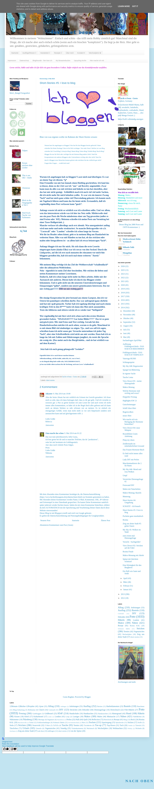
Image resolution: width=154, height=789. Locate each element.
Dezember (127, 311)
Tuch (122, 725)
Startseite (14, 53)
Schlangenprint (128, 362)
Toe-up (98, 725)
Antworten (49, 425)
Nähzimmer (14, 720)
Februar (126, 586)
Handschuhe (74, 713)
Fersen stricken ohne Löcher (27, 165)
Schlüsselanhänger (43, 722)
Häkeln (121, 620)
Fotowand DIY (128, 485)
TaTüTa (55, 725)
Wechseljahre (127, 634)
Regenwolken (128, 412)
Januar (126, 589)
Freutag (22, 713)
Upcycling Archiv (80, 60)
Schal (31, 722)
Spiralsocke (120, 722)
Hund (128, 713)
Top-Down (111, 725)
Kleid (26, 717)
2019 (123, 289)
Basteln (135, 610)
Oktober (126, 318)
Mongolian (127, 253)
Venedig (63, 728)
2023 (123, 274)
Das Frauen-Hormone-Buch (133, 450)
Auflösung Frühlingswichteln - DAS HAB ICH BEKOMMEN (133, 346)
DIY (134, 613)
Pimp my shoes (129, 440)
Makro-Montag (129, 387)
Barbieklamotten (112, 706)
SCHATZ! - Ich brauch (131, 506)
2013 (123, 594)
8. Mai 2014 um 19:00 (62, 394)
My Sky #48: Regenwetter (133, 366)
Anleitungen (135, 608)
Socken (92, 722)
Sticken (130, 722)
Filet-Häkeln (129, 710)
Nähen (135, 623)
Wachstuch (90, 728)
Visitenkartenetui (77, 728)
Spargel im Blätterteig (131, 370)
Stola (12, 725)
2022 (123, 278)
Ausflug (121, 610)
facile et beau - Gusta (129, 98)
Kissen (17, 717)
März (125, 582)
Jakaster (49, 394)
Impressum (12, 60)
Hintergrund (116, 713)
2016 (123, 300)
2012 (123, 598)
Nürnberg (27, 719)
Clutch (41, 710)
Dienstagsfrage (100, 710)
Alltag (121, 607)
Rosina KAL (135, 626)
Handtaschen (88, 713)
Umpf (125, 475)
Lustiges (76, 717)
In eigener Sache (129, 374)
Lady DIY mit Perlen (131, 460)
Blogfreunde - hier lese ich (42, 60)
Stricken (140, 628)
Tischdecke (88, 725)
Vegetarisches (139, 631)
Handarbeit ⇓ (45, 53)
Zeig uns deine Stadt (26, 731)
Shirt (83, 722)
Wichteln (138, 728)
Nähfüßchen (137, 717)
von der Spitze (76, 731)
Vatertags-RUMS (129, 359)
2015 (123, 304)
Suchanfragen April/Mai (132, 340)
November (127, 315)
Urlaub (26, 728)
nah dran (41, 731)
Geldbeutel (49, 713)
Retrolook (107, 720)
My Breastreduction (63, 60)
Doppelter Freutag (130, 397)
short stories (50, 380)
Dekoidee (121, 617)
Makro (121, 623)
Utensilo (39, 728)
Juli (124, 330)
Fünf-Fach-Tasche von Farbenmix (26, 215)
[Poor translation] (13, 749)
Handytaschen (103, 714)
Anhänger (63, 706)
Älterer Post (105, 520)
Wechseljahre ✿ (95, 53)
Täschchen (14, 728)
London (136, 620)
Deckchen (73, 710)
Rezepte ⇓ (58, 53)
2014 (123, 308)
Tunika (130, 725)
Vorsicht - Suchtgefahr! (132, 542)
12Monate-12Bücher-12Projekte (22, 706)
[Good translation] (6, 749)
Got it (135, 6)
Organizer (50, 720)
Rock (133, 720)
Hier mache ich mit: (97, 60)
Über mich (70, 53)
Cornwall (121, 613)
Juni (125, 333)
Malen (99, 717)
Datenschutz (24, 60)
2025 (123, 270)
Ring (125, 720)
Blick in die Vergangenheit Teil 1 (27, 202)
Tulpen (24, 151)
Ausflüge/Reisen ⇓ (29, 53)
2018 (123, 293)
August (126, 326)
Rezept (120, 626)
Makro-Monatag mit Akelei (133, 555)
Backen (99, 706)
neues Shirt (127, 416)
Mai (125, 337)
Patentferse (60, 720)
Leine (50, 717)
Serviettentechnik (73, 722)
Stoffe (140, 722)
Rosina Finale (128, 552)
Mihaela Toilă (128, 247)
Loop (67, 717)
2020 (123, 285)
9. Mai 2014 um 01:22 (73, 433)
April (125, 578)
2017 (123, 296)
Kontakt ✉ (81, 53)
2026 (123, 266)
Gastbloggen (36, 714)
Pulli (77, 720)
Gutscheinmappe (129, 404)
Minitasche (111, 717)
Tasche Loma (128, 377)
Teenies (126, 631)
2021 (123, 281)
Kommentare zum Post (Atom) (61, 525)
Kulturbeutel (38, 717)
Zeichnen (12, 731)
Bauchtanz (140, 706)
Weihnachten (118, 728)
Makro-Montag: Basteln (132, 493)
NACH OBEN (139, 781)
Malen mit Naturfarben (132, 489)
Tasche (65, 725)
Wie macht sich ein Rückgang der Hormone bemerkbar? (133, 421)
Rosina (125, 520)
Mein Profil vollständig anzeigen (130, 119)
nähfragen (51, 731)
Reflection (96, 720)
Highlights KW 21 (130, 401)
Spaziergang (106, 722)
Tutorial (138, 725)
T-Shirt (47, 725)
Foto (132, 616)
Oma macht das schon (54, 433)
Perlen (69, 720)
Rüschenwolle (22, 722)
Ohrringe (41, 720)
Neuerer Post (45, 520)
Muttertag (126, 496)
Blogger (87, 697)
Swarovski (36, 725)
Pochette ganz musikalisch (133, 516)
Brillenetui (31, 710)
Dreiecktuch (115, 710)
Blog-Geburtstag (19, 710)
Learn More (124, 6)
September (127, 322)
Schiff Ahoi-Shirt (129, 408)
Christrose (26, 188)
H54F (60, 713)
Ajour (41, 706)
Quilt (86, 720)
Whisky (129, 728)
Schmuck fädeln (124, 629)
